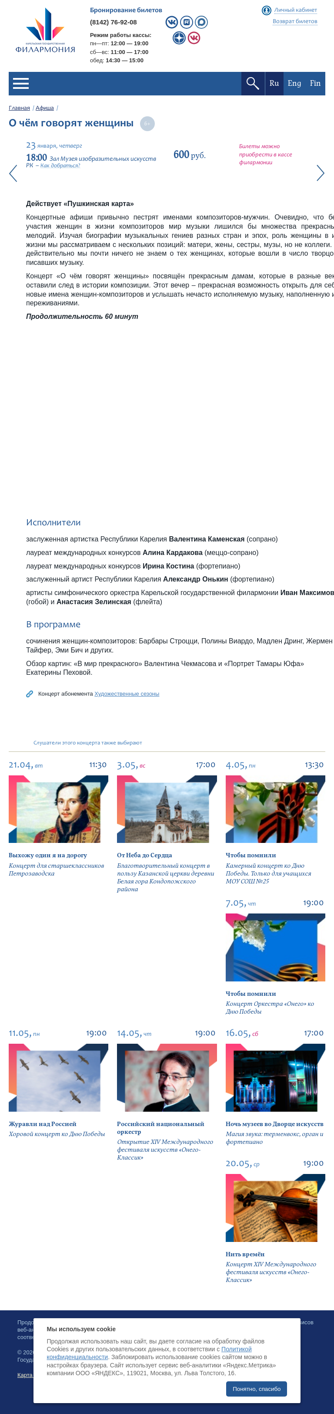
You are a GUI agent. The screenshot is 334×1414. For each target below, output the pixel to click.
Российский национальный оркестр (160, 1128)
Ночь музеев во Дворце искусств (275, 1124)
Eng (294, 83)
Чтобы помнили (251, 855)
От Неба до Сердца (144, 855)
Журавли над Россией (43, 1124)
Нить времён (245, 1254)
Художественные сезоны (126, 693)
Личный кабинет (295, 10)
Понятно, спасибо (257, 1389)
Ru (274, 83)
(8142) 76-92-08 (113, 22)
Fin (315, 83)
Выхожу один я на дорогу (48, 855)
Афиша (45, 108)
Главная (19, 108)
